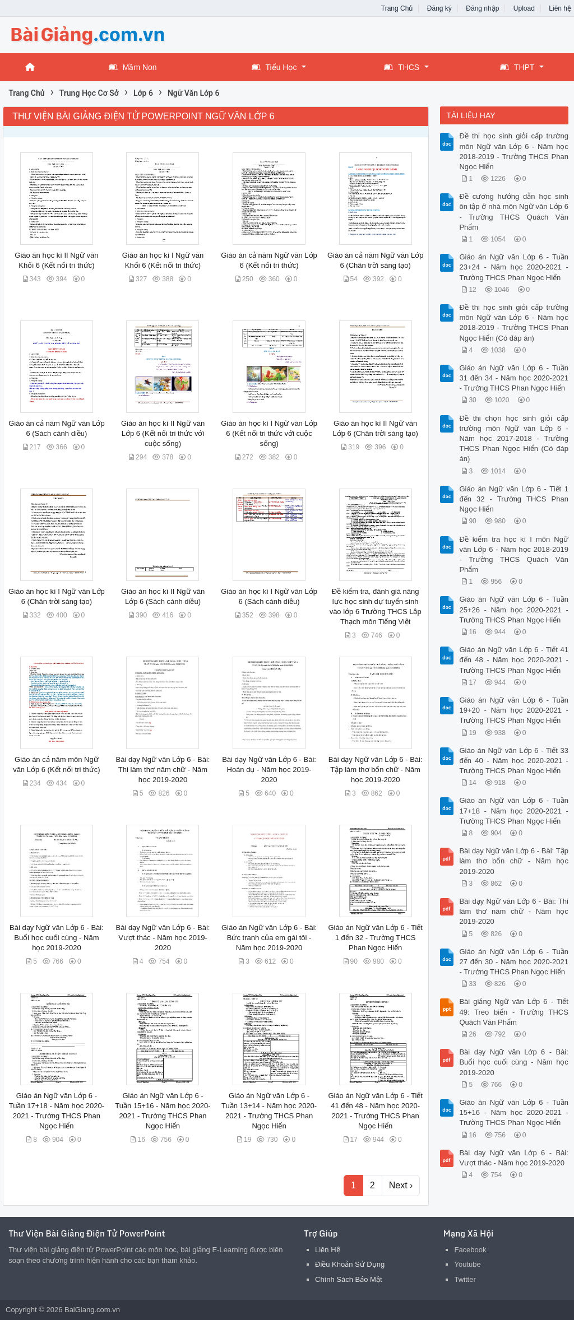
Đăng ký (439, 8)
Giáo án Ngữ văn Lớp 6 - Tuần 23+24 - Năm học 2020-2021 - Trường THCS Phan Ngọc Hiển (513, 267)
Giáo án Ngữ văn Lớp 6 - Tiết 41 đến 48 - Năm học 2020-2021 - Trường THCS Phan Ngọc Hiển (513, 659)
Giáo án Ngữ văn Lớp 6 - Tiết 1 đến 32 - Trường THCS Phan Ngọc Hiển (375, 937)
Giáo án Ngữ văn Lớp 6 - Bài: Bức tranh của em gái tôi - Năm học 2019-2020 (269, 937)
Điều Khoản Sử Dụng (350, 1264)
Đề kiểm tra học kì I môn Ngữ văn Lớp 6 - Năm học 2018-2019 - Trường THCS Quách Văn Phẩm (513, 554)
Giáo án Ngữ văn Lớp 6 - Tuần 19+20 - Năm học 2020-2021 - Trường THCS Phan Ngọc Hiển (513, 710)
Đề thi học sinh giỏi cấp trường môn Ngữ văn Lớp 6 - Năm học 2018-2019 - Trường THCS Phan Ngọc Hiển (513, 151)
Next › (401, 1185)
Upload (524, 8)
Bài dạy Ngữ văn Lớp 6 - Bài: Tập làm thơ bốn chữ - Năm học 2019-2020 (375, 769)
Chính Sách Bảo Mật (348, 1279)
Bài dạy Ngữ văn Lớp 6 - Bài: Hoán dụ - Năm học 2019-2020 (269, 769)
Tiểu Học (274, 67)
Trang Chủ (397, 8)
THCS (401, 67)
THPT (517, 67)
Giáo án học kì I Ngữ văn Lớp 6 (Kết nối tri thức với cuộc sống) (269, 433)
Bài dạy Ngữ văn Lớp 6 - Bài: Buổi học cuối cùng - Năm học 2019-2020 (57, 937)
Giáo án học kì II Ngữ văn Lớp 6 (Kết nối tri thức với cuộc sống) (163, 433)
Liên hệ (560, 8)
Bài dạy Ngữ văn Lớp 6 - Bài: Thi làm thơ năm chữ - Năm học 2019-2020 (163, 769)
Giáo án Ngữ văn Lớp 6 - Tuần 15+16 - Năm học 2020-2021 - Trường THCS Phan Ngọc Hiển (513, 1112)
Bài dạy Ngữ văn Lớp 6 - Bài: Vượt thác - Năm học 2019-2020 (163, 937)
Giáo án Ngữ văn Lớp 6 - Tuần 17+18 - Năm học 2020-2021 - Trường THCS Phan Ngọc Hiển (513, 810)
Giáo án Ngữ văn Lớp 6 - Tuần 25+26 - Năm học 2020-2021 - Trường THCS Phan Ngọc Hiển (513, 609)
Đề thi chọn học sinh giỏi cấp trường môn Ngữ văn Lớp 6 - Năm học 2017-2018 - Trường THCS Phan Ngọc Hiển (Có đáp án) (513, 438)
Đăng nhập (482, 8)
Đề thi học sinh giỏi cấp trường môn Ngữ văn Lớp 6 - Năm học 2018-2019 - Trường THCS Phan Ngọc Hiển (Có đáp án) (513, 322)
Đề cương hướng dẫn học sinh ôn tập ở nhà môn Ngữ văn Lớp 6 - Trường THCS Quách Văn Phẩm (513, 211)
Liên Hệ (327, 1249)
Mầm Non (133, 67)
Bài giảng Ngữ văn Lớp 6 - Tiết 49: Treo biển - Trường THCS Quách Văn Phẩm (513, 1011)
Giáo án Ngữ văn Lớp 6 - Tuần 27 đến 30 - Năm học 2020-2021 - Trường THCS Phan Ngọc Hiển (513, 961)
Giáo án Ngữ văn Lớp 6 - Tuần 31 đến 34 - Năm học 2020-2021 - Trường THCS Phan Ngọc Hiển (513, 378)
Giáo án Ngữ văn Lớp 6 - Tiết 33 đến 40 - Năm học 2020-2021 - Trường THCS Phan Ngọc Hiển (513, 760)
